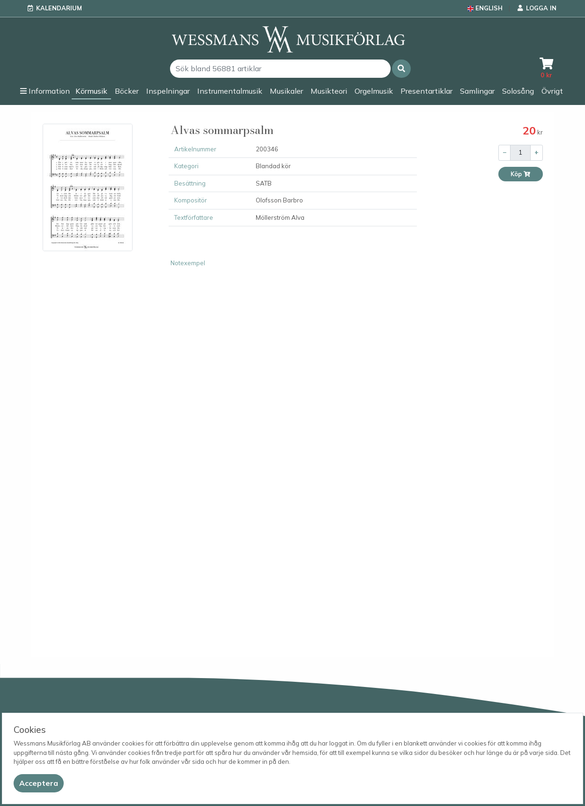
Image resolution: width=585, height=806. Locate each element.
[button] (401, 69)
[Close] (39, 783)
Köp (521, 174)
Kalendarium (59, 8)
